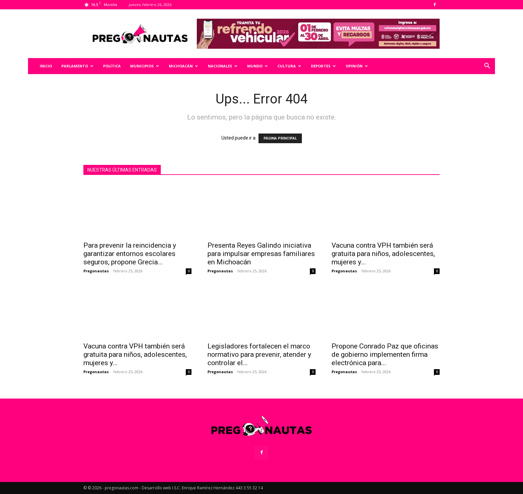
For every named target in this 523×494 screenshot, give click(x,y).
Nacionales (222, 65)
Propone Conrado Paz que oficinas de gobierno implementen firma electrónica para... (385, 354)
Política (112, 65)
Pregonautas (96, 270)
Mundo (257, 65)
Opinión (357, 65)
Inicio (46, 65)
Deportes (323, 65)
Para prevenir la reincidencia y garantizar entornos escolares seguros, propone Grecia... (129, 253)
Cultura (289, 65)
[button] (487, 66)
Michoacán (183, 65)
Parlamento (77, 65)
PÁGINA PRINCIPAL (280, 138)
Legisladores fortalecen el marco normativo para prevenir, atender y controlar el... (259, 354)
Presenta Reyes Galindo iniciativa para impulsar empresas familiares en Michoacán (261, 253)
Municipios (144, 65)
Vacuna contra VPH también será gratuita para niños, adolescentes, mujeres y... (383, 253)
